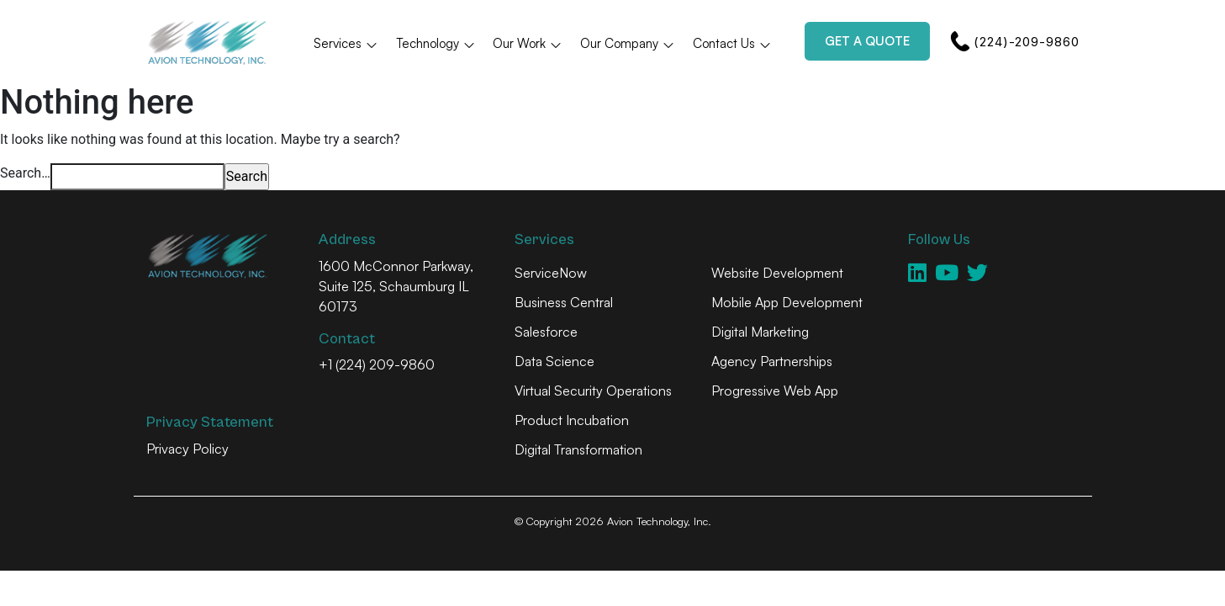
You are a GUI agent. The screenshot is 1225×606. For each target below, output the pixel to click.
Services (346, 43)
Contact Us (732, 43)
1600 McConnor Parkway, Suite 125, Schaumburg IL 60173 (396, 286)
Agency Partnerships (771, 361)
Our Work (527, 43)
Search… (25, 173)
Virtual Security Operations (593, 390)
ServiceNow (551, 272)
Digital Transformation (578, 449)
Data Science (554, 361)
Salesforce (546, 331)
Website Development (777, 272)
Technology (436, 43)
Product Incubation (572, 420)
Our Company (627, 43)
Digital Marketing (760, 331)
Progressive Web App (774, 390)
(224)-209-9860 (1014, 41)
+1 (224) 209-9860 (377, 364)
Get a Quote (867, 41)
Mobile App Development (787, 302)
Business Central (564, 302)
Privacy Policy (187, 448)
